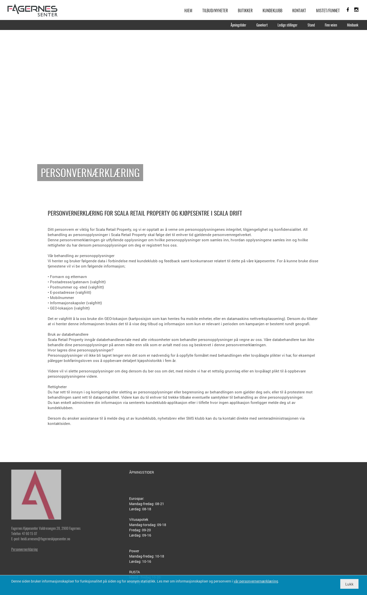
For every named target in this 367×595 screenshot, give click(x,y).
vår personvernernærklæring (256, 581)
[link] (32, 9)
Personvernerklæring (24, 549)
